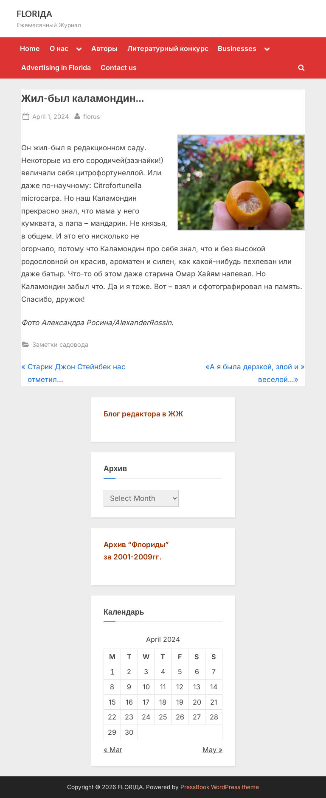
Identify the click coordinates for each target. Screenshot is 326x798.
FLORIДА (34, 13)
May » (212, 749)
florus (91, 115)
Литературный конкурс (167, 48)
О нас (59, 48)
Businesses (237, 48)
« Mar (113, 749)
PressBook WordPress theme (219, 787)
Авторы (104, 48)
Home (30, 48)
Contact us (119, 67)
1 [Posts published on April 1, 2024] (112, 671)
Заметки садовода (60, 344)
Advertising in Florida (56, 67)
